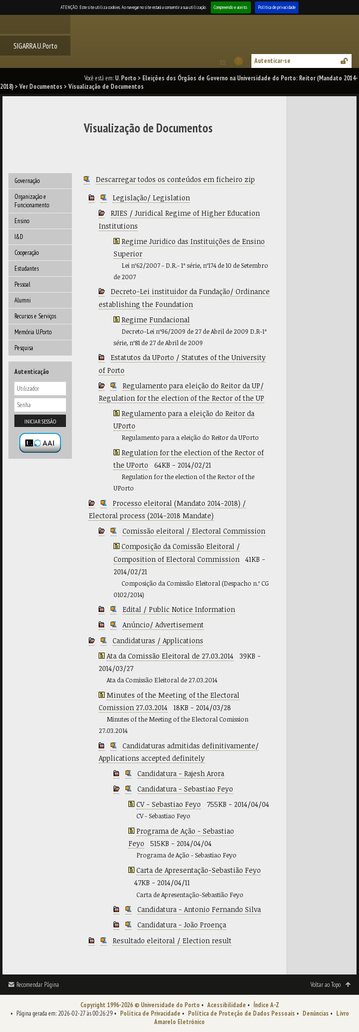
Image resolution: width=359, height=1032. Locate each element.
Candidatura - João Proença (181, 924)
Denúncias (315, 1013)
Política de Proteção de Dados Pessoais (241, 1013)
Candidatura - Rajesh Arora (180, 773)
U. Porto (125, 78)
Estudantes (26, 268)
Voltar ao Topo (325, 984)
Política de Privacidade (150, 1013)
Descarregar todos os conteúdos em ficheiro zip (175, 179)
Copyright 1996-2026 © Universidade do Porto (140, 1005)
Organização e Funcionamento (31, 200)
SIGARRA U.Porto (35, 46)
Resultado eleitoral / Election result (172, 940)
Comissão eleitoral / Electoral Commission (193, 531)
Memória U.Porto (33, 332)
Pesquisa (23, 348)
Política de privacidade (277, 7)
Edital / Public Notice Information (178, 609)
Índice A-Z (266, 1005)
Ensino (21, 221)
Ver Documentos (40, 86)
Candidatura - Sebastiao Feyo (185, 788)
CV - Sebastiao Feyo (168, 804)
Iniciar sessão (40, 421)
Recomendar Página (37, 984)
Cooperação (26, 252)
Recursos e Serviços (35, 316)
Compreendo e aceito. (231, 7)
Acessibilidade (226, 1005)
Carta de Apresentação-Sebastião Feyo (198, 870)
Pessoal (22, 284)
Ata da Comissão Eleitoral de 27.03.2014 (170, 656)
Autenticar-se (272, 61)
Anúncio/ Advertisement (163, 624)
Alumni (22, 300)
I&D (18, 237)
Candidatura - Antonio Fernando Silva (199, 909)
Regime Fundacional (155, 319)
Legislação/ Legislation (151, 197)
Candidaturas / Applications (158, 640)
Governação (27, 181)
